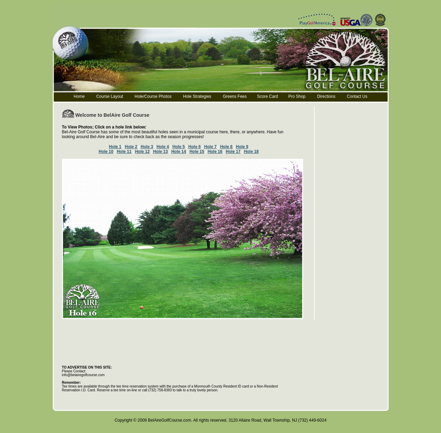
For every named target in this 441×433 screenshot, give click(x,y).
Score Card (267, 96)
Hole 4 (162, 146)
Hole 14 (178, 151)
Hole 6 (194, 146)
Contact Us (357, 96)
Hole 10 (106, 151)
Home (79, 96)
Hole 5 (178, 146)
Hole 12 (142, 151)
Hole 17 (233, 151)
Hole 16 (215, 151)
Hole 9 (242, 146)
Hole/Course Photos (153, 96)
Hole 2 (131, 146)
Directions (326, 96)
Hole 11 (124, 151)
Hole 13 (160, 151)
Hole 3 (147, 146)
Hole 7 (210, 146)
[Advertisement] (187, 321)
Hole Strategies (197, 96)
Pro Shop (297, 96)
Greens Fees (235, 96)
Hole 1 (115, 146)
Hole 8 (226, 146)
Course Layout (110, 96)
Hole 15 (196, 151)
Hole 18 (251, 151)
